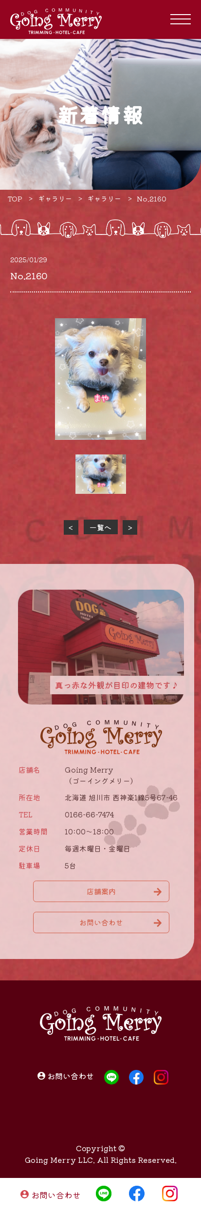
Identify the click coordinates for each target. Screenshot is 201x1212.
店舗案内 (101, 894)
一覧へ (100, 527)
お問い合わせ (56, 1195)
